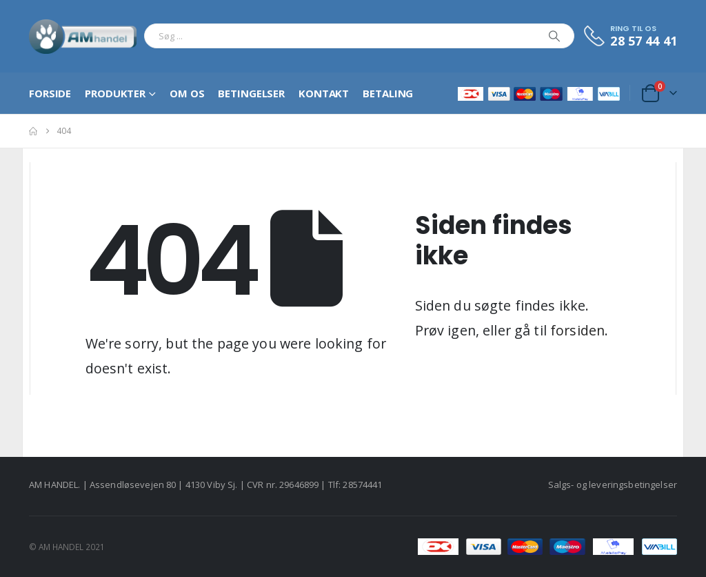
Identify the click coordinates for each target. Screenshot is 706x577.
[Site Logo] (83, 36)
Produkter (115, 93)
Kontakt (324, 93)
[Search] (554, 36)
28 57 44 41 (643, 40)
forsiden (577, 330)
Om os (187, 93)
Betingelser (251, 93)
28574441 (362, 484)
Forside (50, 93)
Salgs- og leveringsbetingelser (612, 484)
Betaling (388, 93)
